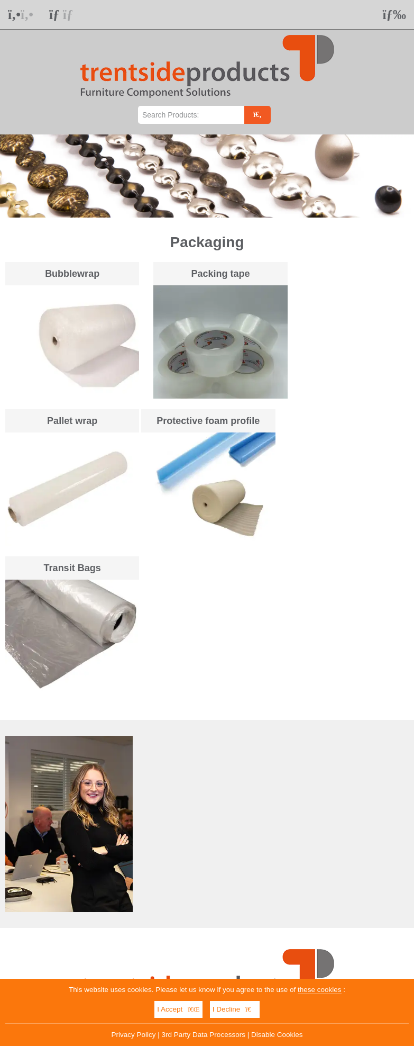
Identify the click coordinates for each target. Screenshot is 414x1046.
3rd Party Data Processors (203, 1035)
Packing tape (207, 273)
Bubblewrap (68, 273)
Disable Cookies (277, 1035)
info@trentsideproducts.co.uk (217, 893)
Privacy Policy (134, 1035)
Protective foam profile (67, 413)
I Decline (235, 1009)
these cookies (320, 990)
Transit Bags (206, 413)
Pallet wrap (346, 273)
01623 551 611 (85, 893)
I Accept (178, 1009)
